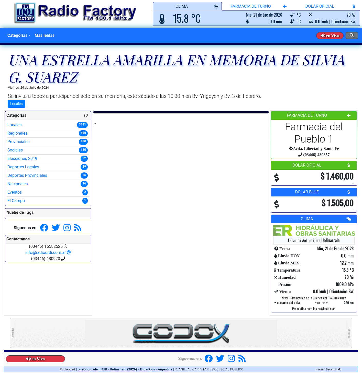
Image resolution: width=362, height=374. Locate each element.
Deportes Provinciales (47, 175)
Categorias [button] (17, 35)
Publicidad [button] (68, 369)
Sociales (47, 150)
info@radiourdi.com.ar (48, 252)
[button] (330, 35)
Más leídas (44, 35)
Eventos (47, 192)
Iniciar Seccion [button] (328, 369)
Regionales (47, 133)
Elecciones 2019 (47, 159)
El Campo (47, 201)
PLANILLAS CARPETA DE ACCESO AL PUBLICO (209, 369)
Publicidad (13, 333)
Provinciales (47, 142)
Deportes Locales (47, 167)
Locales (16, 104)
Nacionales (47, 184)
